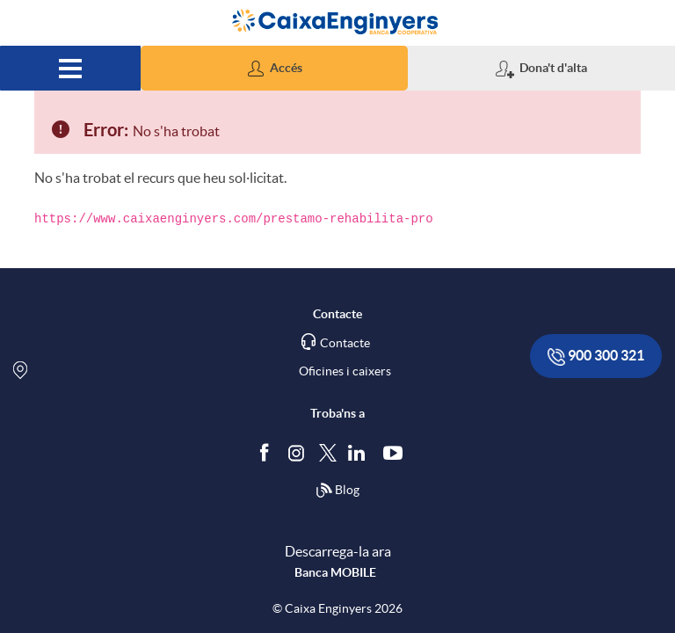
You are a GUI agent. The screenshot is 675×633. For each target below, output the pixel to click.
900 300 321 (596, 356)
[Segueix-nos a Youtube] (397, 452)
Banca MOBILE (335, 572)
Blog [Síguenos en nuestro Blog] (337, 490)
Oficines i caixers (345, 371)
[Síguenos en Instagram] (297, 451)
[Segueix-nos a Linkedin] (360, 452)
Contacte (345, 343)
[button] (274, 68)
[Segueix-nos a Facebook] (268, 452)
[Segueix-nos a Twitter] (328, 451)
